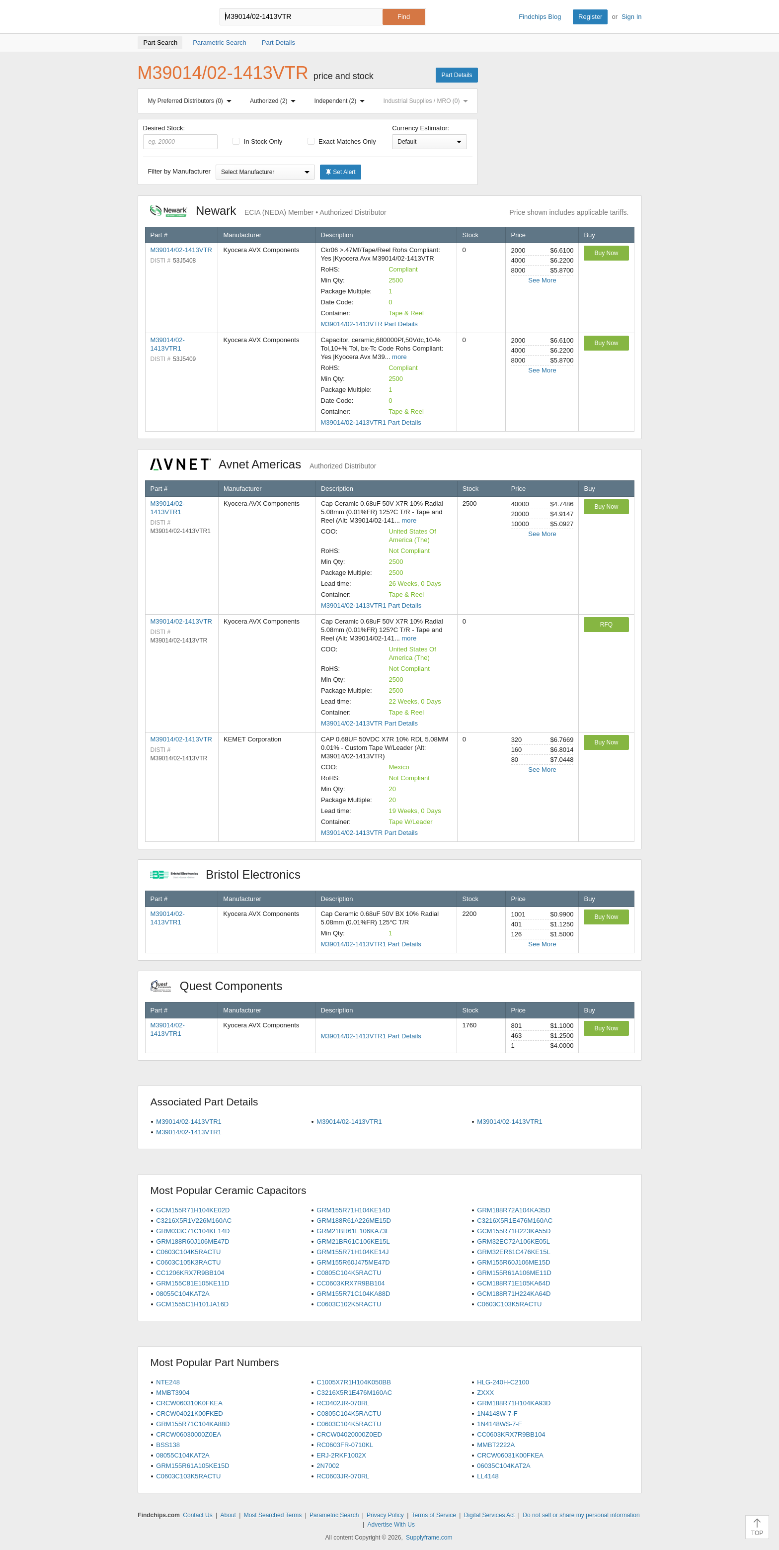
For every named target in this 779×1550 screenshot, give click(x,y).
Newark (268, 210)
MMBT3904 (172, 1392)
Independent (341, 101)
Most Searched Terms (273, 1515)
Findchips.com (170, 16)
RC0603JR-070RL (342, 1476)
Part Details (456, 75)
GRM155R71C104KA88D (353, 1293)
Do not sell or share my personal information (581, 1515)
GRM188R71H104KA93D (513, 1403)
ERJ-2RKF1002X (341, 1455)
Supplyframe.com (429, 1537)
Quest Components (221, 986)
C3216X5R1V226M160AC (194, 1220)
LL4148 (487, 1476)
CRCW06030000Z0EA (188, 1434)
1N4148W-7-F (497, 1413)
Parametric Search (334, 1515)
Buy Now (606, 253)
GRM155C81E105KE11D (192, 1283)
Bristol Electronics (230, 874)
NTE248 (168, 1382)
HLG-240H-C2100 (503, 1382)
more (399, 357)
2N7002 (327, 1465)
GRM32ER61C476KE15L (513, 1252)
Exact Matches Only (342, 141)
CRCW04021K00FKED (189, 1413)
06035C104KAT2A (503, 1465)
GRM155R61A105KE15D (192, 1465)
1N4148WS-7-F (499, 1424)
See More (542, 280)
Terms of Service (434, 1515)
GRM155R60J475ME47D (353, 1262)
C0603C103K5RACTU (509, 1304)
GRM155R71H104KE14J (352, 1252)
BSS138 (168, 1445)
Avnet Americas (263, 464)
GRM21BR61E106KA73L (353, 1231)
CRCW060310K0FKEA (189, 1403)
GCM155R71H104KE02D (193, 1210)
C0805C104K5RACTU (348, 1272)
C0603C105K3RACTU (188, 1262)
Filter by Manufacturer (179, 171)
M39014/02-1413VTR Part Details (369, 324)
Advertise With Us (391, 1524)
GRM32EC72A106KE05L (513, 1241)
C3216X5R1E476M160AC (514, 1220)
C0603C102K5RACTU (348, 1304)
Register (590, 16)
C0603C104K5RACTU (188, 1252)
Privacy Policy (385, 1515)
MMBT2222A (496, 1445)
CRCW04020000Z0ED (349, 1434)
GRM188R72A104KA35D (513, 1210)
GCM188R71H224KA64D (513, 1293)
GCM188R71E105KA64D (513, 1283)
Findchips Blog (540, 16)
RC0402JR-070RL (342, 1403)
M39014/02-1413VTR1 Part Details (371, 422)
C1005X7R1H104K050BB (353, 1382)
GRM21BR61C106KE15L (353, 1241)
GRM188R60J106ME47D (192, 1241)
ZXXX (485, 1392)
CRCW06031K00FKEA (510, 1455)
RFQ (606, 624)
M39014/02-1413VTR (181, 250)
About (227, 1515)
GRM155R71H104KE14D (353, 1210)
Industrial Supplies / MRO (427, 101)
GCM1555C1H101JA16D (192, 1304)
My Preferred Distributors (191, 101)
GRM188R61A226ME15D (353, 1220)
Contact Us (197, 1515)
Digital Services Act (489, 1515)
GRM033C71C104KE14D (193, 1231)
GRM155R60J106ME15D (513, 1262)
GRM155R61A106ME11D (514, 1272)
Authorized (275, 101)
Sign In (631, 16)
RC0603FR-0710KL (344, 1445)
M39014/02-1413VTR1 (189, 1121)
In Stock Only (257, 141)
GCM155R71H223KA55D (513, 1231)
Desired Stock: (180, 136)
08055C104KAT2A (182, 1293)
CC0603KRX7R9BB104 (350, 1283)
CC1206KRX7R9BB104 (190, 1272)
